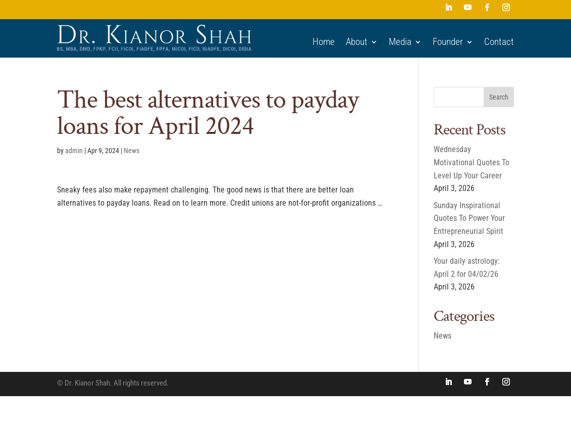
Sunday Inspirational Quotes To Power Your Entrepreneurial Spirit (469, 218)
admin (74, 151)
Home (324, 41)
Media (400, 41)
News (131, 151)
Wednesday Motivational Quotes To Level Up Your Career (471, 162)
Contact (499, 41)
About (357, 41)
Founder (448, 41)
